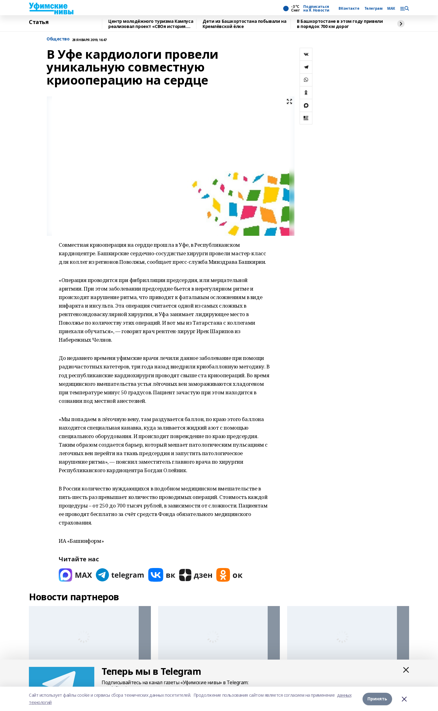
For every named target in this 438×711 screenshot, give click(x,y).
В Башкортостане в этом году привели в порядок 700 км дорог (340, 24)
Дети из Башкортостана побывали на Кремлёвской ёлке (244, 24)
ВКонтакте (349, 8)
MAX (391, 8)
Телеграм (373, 8)
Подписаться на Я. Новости (316, 8)
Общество (58, 39)
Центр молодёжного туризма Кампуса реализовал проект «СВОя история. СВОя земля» (150, 24)
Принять (377, 699)
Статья (38, 22)
